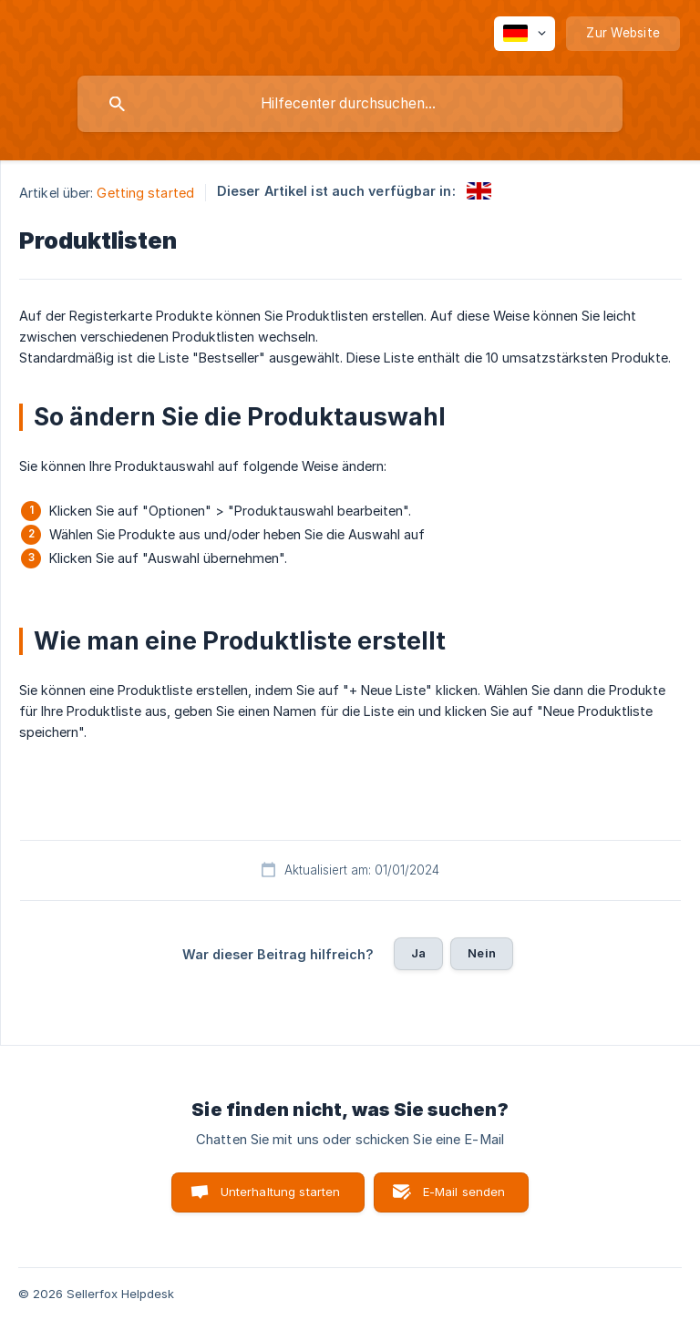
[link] (479, 191)
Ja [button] (418, 953)
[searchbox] (350, 104)
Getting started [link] (145, 192)
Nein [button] (482, 953)
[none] (524, 33)
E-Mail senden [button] (464, 1191)
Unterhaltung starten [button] (281, 1191)
